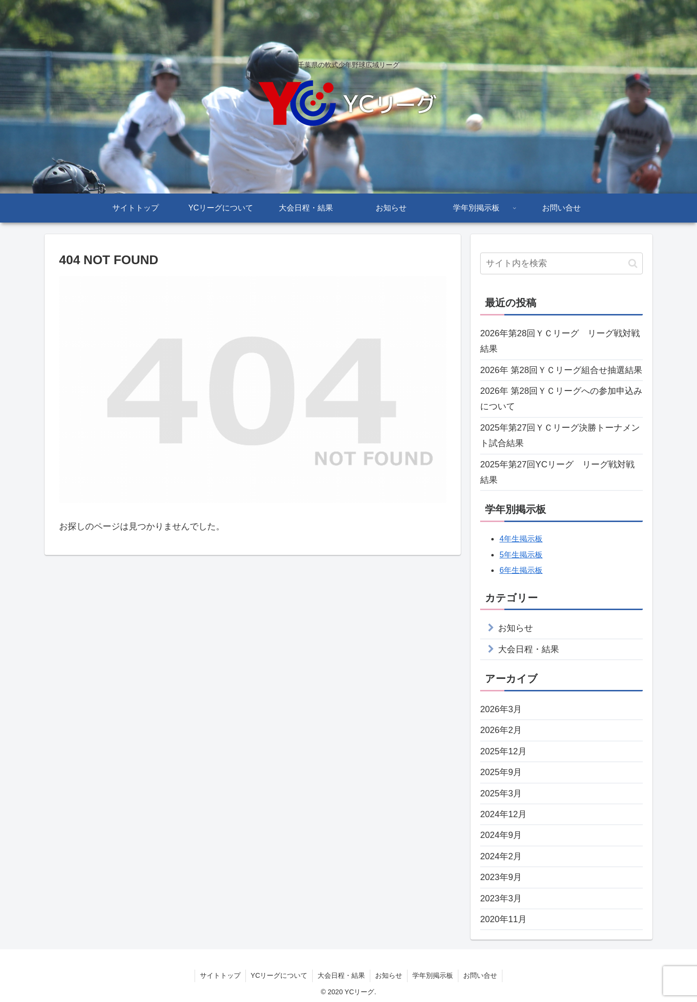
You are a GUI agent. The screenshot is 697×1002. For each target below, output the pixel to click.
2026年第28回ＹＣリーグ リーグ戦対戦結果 (560, 341)
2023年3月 (501, 898)
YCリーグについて (279, 975)
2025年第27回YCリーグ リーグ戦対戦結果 (557, 472)
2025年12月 (503, 751)
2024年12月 (503, 814)
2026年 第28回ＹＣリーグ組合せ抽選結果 (561, 370)
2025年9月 (501, 772)
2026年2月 (501, 730)
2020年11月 (503, 919)
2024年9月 (501, 835)
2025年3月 (501, 793)
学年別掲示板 (432, 975)
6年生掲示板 (521, 570)
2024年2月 (501, 856)
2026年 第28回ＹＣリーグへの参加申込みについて (561, 398)
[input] (561, 263)
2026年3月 (501, 709)
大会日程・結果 (528, 649)
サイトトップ (220, 975)
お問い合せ (480, 975)
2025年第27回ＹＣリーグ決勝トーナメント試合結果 (560, 435)
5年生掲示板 (521, 555)
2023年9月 (501, 877)
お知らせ (515, 628)
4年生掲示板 (521, 539)
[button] (632, 263)
